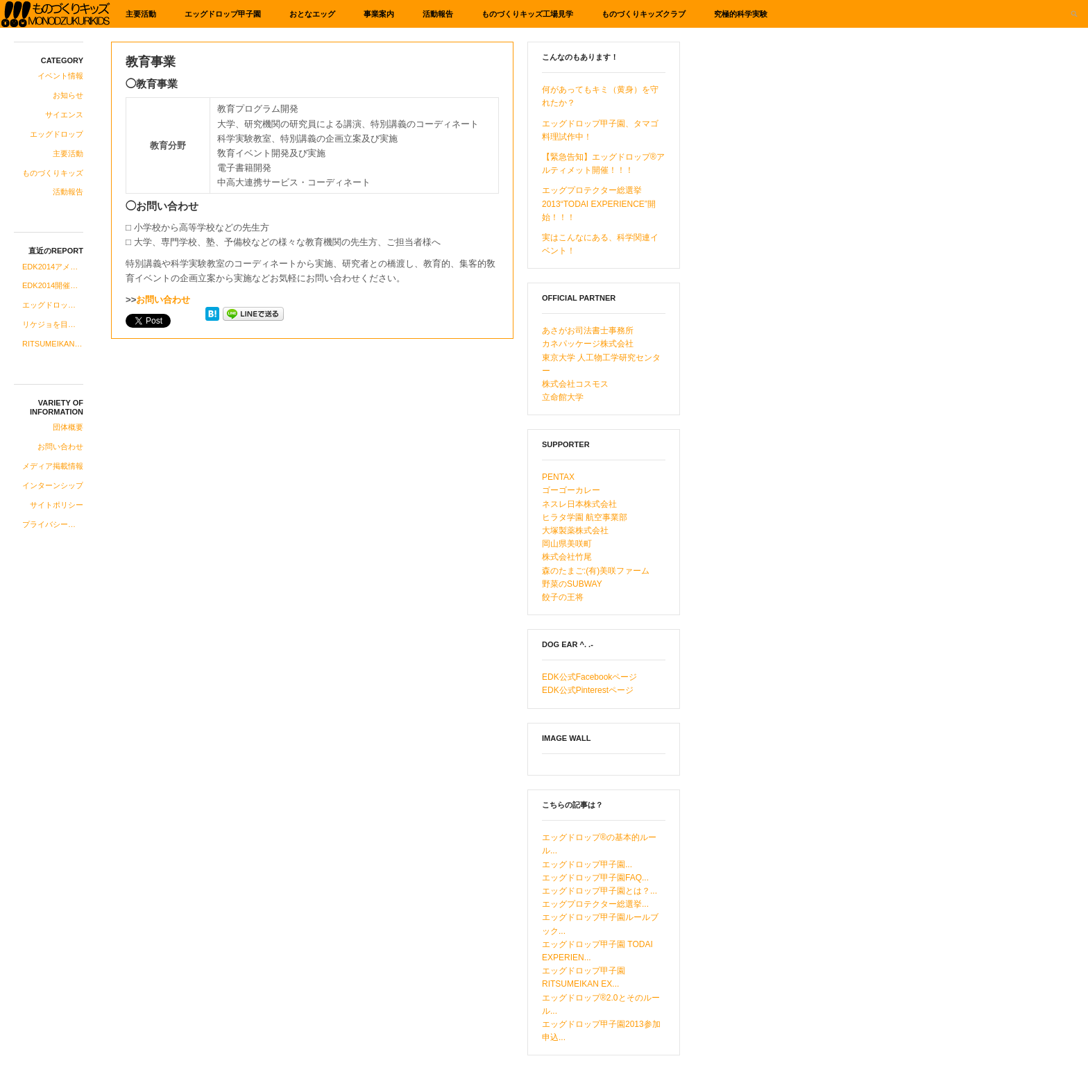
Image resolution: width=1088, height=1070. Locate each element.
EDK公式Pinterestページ (588, 690)
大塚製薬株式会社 (575, 530)
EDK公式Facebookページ (589, 677)
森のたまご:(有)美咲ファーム (595, 571)
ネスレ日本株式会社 (579, 504)
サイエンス (64, 114)
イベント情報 (60, 76)
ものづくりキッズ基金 (55, 14)
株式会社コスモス (575, 384)
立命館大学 (563, 397)
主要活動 (141, 14)
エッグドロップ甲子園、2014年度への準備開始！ (52, 305)
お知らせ (68, 95)
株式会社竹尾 (567, 557)
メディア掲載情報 (52, 466)
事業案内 (379, 14)
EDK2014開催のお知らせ (52, 285)
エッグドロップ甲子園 (223, 14)
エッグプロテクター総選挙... (595, 904)
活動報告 (438, 14)
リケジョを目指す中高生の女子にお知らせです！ (52, 324)
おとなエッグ (312, 14)
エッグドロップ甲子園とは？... (599, 891)
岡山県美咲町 (567, 544)
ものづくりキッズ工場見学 (527, 14)
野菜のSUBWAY (572, 584)
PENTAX (558, 477)
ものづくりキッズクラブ (644, 14)
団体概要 (68, 427)
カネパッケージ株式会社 (588, 344)
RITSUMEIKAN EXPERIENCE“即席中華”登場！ (52, 344)
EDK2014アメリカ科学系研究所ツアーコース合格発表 (52, 266)
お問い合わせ (60, 446)
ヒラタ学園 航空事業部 (584, 517)
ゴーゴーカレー (571, 490)
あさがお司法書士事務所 (588, 330)
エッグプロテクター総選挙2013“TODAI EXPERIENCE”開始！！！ (599, 203)
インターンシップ (52, 485)
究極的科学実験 (740, 14)
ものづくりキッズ (52, 173)
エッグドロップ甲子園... (587, 864)
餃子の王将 (563, 597)
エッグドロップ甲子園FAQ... (595, 878)
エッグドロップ (56, 134)
